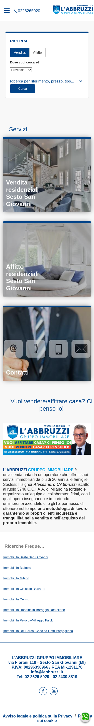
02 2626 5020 (37, 677)
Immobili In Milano (16, 578)
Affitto (37, 52)
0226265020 (47, 3)
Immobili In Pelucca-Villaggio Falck (28, 620)
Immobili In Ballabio (17, 568)
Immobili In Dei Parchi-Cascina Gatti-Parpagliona (38, 631)
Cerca (22, 88)
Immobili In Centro (16, 599)
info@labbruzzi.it (47, 672)
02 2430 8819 (65, 677)
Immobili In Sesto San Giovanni (25, 557)
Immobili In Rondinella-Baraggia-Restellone (34, 610)
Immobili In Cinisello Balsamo (24, 589)
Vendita (20, 52)
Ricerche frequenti (25, 546)
